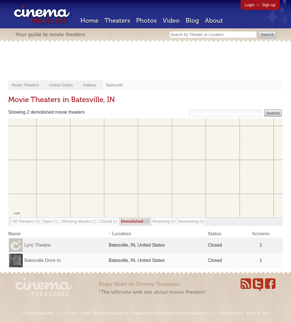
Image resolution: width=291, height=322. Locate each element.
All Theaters (26, 221)
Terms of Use (256, 313)
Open (50, 221)
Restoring (164, 221)
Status (215, 233)
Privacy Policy (231, 313)
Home (89, 20)
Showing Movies (79, 221)
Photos (146, 20)
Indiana (89, 85)
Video (171, 20)
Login (249, 5)
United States (61, 85)
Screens (260, 233)
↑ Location (120, 233)
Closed (109, 221)
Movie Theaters (25, 85)
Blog (192, 20)
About (214, 20)
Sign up (268, 5)
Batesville (114, 85)
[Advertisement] (145, 61)
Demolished (135, 221)
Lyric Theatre (37, 245)
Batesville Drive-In (42, 260)
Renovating (192, 221)
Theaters (117, 20)
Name (14, 233)
